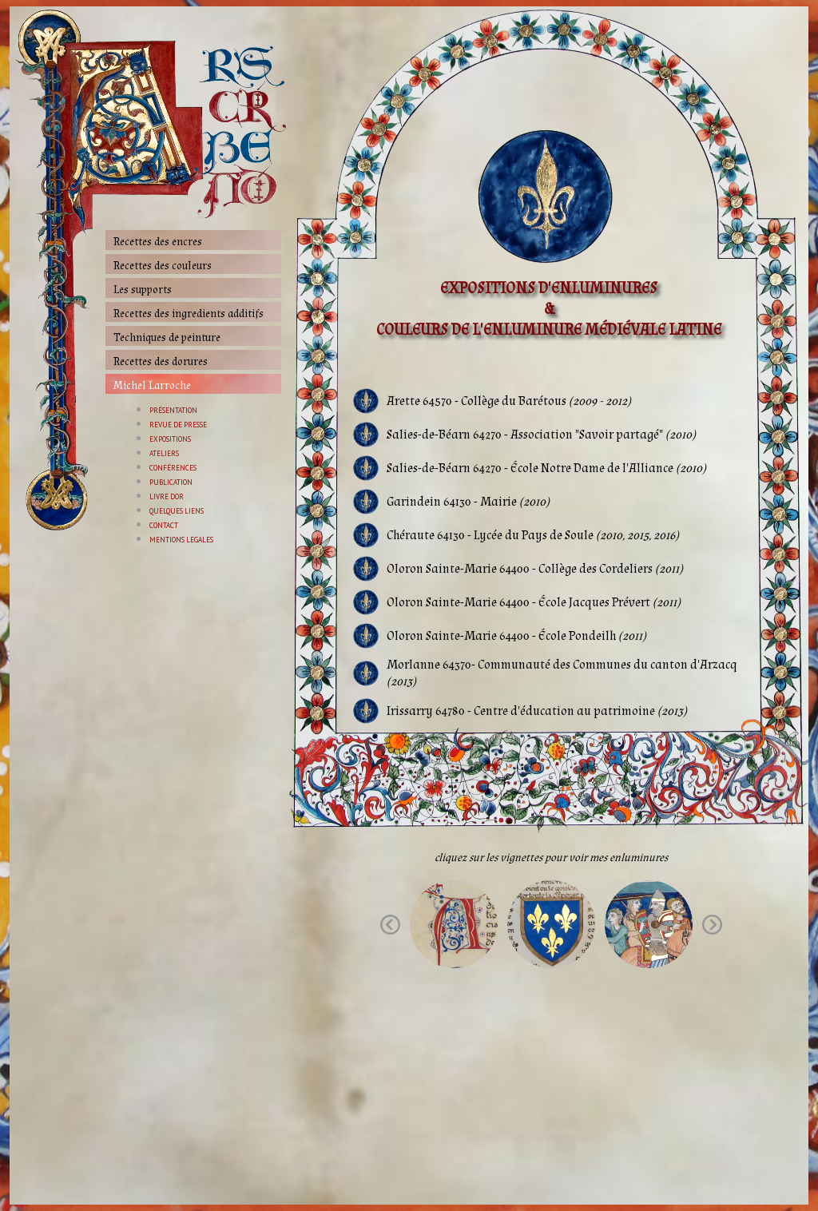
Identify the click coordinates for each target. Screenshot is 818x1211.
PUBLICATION (171, 482)
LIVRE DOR (166, 496)
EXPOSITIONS (170, 439)
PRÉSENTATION (173, 410)
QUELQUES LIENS (176, 510)
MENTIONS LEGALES (181, 539)
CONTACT (163, 525)
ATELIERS (164, 453)
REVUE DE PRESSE (178, 424)
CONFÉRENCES (173, 467)
